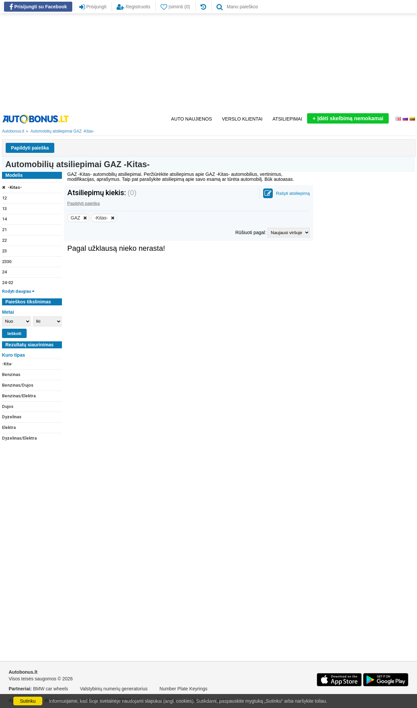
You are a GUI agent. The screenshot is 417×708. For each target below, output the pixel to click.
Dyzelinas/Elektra (19, 438)
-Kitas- (12, 187)
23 (4, 250)
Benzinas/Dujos (17, 385)
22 (4, 240)
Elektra (9, 427)
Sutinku (28, 701)
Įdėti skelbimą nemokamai (347, 118)
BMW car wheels (50, 688)
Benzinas (11, 374)
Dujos (7, 406)
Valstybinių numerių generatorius (114, 688)
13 (4, 208)
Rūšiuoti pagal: (251, 232)
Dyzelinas (11, 416)
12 (4, 197)
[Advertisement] (208, 63)
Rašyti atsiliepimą (293, 193)
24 (4, 271)
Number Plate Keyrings (184, 688)
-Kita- (7, 363)
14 (4, 218)
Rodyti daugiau (18, 291)
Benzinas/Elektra (19, 395)
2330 (6, 261)
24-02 (7, 282)
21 (4, 229)
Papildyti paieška (30, 148)
